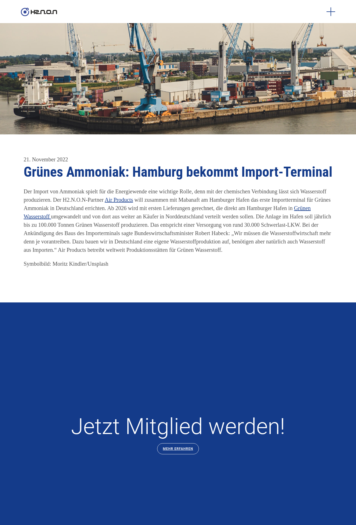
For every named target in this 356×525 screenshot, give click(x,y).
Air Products (119, 200)
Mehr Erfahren (178, 449)
